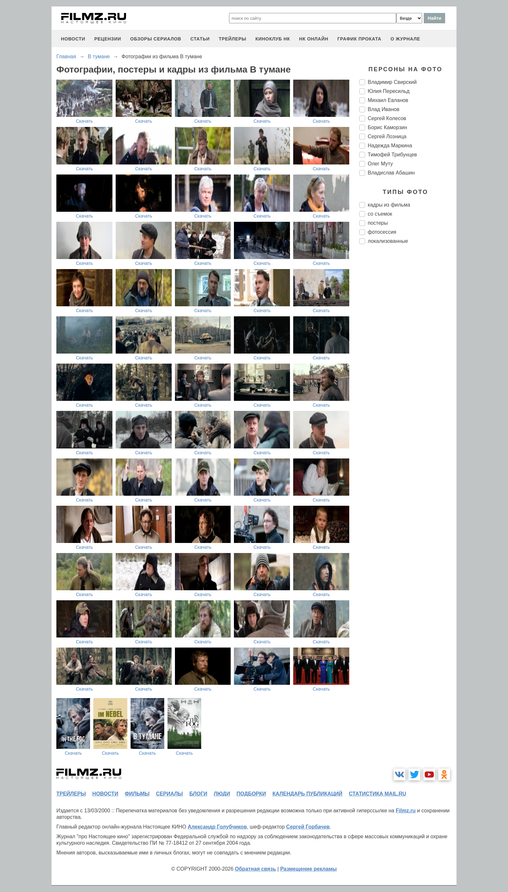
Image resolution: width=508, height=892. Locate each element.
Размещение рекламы (308, 869)
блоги (198, 793)
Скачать (84, 121)
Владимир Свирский (392, 82)
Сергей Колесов (387, 118)
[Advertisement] (407, 357)
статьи (200, 38)
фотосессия (382, 232)
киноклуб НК (272, 38)
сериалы (169, 793)
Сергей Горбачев (307, 827)
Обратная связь (255, 869)
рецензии (107, 38)
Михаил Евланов (388, 100)
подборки (251, 793)
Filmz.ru (405, 810)
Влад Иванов (383, 109)
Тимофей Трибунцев (392, 154)
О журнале (405, 38)
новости (73, 38)
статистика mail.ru (377, 793)
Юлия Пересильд (389, 91)
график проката (359, 38)
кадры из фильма (389, 205)
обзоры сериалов (155, 38)
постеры (378, 223)
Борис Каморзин (387, 127)
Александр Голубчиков (217, 827)
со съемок (380, 214)
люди (222, 793)
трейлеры (232, 38)
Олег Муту (380, 163)
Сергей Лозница (387, 136)
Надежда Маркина (390, 145)
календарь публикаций (307, 793)
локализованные (388, 241)
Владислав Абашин (391, 172)
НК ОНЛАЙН (313, 38)
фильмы (137, 793)
